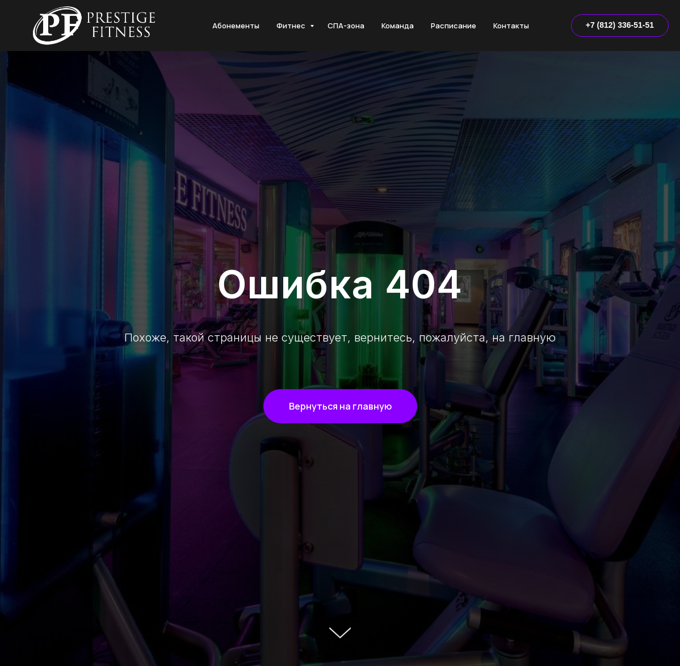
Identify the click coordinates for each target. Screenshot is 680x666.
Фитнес (291, 25)
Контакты (511, 25)
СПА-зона (346, 25)
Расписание (453, 25)
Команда (397, 25)
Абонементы (235, 25)
